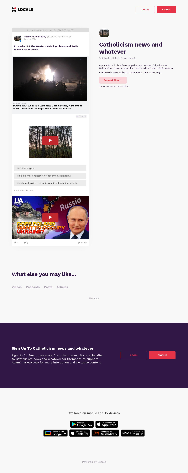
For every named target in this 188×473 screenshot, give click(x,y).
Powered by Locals (94, 462)
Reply (82, 243)
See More (94, 299)
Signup (163, 10)
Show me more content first (114, 87)
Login (134, 10)
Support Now (113, 81)
